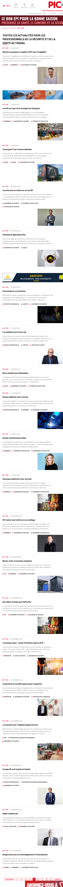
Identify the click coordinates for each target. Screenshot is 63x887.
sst (5, 574)
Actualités (12, 28)
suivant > (58, 879)
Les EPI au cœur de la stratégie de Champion (21, 108)
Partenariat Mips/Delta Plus (14, 235)
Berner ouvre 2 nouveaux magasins (17, 561)
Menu (6, 6)
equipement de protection (41, 451)
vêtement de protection (40, 121)
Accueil (5, 28)
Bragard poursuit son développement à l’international (25, 855)
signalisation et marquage (41, 697)
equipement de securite (21, 121)
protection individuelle (11, 304)
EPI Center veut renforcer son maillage (19, 520)
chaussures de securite (29, 65)
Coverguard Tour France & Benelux (17, 149)
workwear (14, 65)
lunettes (25, 304)
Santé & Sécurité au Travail (37, 13)
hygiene (6, 867)
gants (6, 65)
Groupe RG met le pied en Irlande (16, 769)
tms (5, 737)
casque (13, 162)
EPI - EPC (53, 13)
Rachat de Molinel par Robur (14, 438)
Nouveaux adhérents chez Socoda (17, 479)
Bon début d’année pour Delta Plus (17, 602)
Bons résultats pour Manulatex (15, 373)
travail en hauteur (10, 826)
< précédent (9, 879)
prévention (7, 656)
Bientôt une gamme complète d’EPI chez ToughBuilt (24, 52)
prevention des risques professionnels (22, 737)
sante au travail (20, 656)
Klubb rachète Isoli (10, 814)
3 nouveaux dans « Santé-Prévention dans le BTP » (24, 643)
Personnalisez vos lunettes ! (14, 291)
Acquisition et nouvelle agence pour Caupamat (22, 684)
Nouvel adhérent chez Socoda (15, 397)
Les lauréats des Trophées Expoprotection (20, 725)
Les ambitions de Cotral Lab (14, 332)
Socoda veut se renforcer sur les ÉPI (18, 190)
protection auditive (38, 345)
